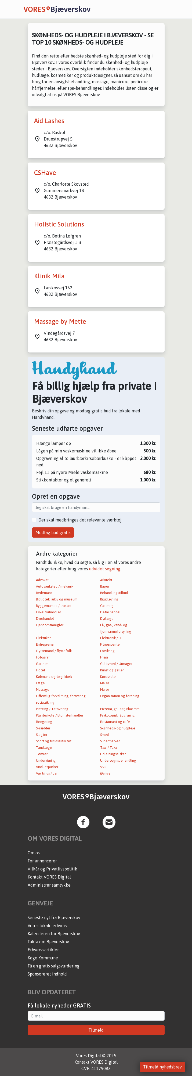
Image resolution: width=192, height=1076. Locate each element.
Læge (40, 683)
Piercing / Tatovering (52, 709)
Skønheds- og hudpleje (117, 728)
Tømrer (42, 754)
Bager (104, 586)
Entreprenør (45, 644)
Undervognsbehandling (118, 760)
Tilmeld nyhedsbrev (162, 1066)
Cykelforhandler (48, 612)
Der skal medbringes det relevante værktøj (80, 519)
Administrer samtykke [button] (49, 885)
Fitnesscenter (110, 644)
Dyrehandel (45, 619)
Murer (104, 690)
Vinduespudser (47, 767)
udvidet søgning (104, 568)
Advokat (42, 580)
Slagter (41, 735)
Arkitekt (106, 580)
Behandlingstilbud (114, 593)
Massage (42, 690)
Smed (104, 735)
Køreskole (108, 677)
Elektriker (43, 638)
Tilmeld (96, 1030)
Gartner (42, 664)
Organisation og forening (119, 696)
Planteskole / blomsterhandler (59, 715)
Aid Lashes (49, 120)
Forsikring (107, 651)
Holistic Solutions (59, 224)
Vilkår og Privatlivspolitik (52, 868)
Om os (34, 852)
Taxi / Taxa (108, 748)
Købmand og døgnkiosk (54, 677)
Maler (104, 683)
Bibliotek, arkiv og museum (56, 599)
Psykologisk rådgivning (117, 715)
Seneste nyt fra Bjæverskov (54, 917)
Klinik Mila (49, 276)
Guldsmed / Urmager (116, 664)
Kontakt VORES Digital (49, 877)
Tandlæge (44, 748)
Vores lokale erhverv (47, 925)
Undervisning (46, 760)
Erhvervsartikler (43, 949)
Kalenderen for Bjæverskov (54, 933)
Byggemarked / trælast (53, 606)
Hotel (40, 670)
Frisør (104, 657)
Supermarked (110, 741)
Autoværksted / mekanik (54, 586)
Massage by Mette (60, 321)
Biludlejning (109, 599)
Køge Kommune (43, 957)
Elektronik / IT (111, 638)
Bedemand (44, 593)
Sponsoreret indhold (47, 973)
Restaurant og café (115, 722)
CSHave (45, 172)
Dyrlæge (107, 619)
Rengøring (44, 722)
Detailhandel (110, 612)
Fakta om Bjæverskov (48, 941)
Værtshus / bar (46, 773)
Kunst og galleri (112, 670)
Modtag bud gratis (53, 532)
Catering (107, 606)
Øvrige (105, 773)
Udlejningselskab (113, 754)
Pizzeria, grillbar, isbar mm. (120, 709)
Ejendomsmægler (49, 625)
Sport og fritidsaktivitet (53, 741)
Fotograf (43, 657)
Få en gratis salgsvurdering (53, 965)
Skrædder (43, 728)
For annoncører (42, 860)
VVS (103, 767)
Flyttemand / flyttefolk (54, 651)
